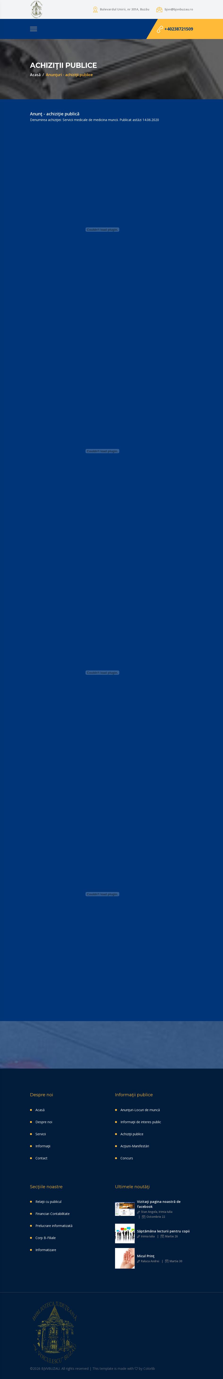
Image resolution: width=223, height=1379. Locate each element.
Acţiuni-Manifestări (134, 1146)
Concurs (126, 1158)
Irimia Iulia (146, 1236)
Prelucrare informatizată (54, 1225)
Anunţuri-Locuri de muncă (140, 1110)
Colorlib (149, 1368)
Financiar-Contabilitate (52, 1213)
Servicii (40, 1134)
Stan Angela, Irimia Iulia (154, 1212)
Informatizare (45, 1250)
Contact (41, 1158)
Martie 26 (169, 1236)
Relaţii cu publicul (48, 1201)
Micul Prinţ (145, 1256)
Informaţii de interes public (140, 1122)
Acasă (35, 74)
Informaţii (42, 1146)
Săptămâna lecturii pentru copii (163, 1231)
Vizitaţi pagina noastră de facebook (158, 1204)
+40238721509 (175, 29)
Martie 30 (173, 1261)
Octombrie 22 (153, 1217)
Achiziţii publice (131, 1134)
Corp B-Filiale (45, 1237)
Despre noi (43, 1122)
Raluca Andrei (148, 1261)
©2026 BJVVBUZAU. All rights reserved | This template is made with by (86, 1368)
